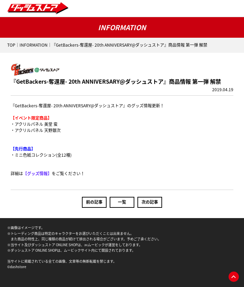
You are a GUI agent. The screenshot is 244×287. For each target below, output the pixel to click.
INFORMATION (34, 45)
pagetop (234, 277)
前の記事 (94, 202)
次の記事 (150, 202)
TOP (11, 45)
